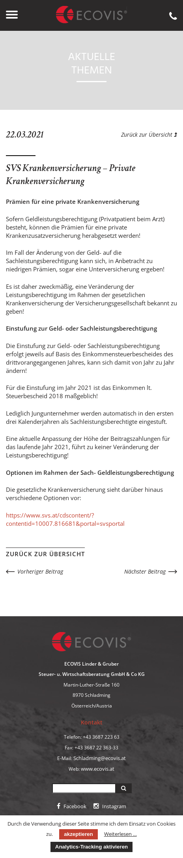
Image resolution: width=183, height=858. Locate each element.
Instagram (109, 806)
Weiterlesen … (120, 833)
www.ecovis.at (97, 768)
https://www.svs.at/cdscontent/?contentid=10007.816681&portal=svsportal (65, 519)
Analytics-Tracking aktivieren (91, 847)
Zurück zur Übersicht (149, 134)
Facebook (71, 806)
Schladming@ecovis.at (99, 758)
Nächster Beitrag (145, 571)
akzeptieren (78, 834)
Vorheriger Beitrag (40, 571)
